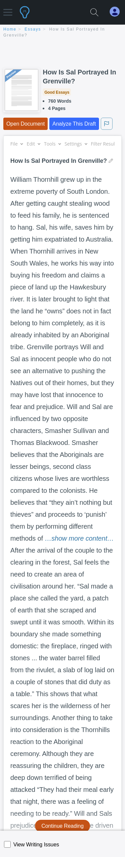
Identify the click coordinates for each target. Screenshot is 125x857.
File (16, 144)
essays (33, 29)
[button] (7, 9)
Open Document (25, 124)
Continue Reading (62, 826)
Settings (76, 144)
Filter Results (107, 144)
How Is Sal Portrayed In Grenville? (79, 76)
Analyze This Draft (74, 124)
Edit (33, 144)
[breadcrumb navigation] (62, 33)
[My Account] (117, 12)
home (9, 29)
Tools (52, 144)
